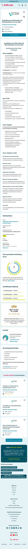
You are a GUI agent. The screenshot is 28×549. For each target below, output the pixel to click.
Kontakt (24, 541)
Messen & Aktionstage (14, 502)
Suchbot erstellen (14, 456)
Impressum (4, 541)
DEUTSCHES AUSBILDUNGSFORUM (14, 504)
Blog (14, 500)
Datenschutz (17, 541)
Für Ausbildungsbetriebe (14, 511)
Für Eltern (14, 518)
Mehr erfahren (11, 280)
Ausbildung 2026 (14, 1)
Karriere (14, 487)
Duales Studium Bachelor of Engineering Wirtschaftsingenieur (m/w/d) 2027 (11, 424)
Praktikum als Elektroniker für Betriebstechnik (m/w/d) (10, 384)
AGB (10, 541)
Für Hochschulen (14, 513)
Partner (14, 489)
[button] (25, 5)
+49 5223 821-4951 (14, 337)
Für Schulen (14, 515)
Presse (14, 498)
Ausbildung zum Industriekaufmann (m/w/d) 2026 (12, 403)
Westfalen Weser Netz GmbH (9, 24)
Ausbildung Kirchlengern (9, 464)
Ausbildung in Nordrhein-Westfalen (12, 467)
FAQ (14, 491)
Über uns (14, 485)
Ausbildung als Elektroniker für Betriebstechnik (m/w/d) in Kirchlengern (14, 473)
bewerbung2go (7, 364)
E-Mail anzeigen (14, 339)
